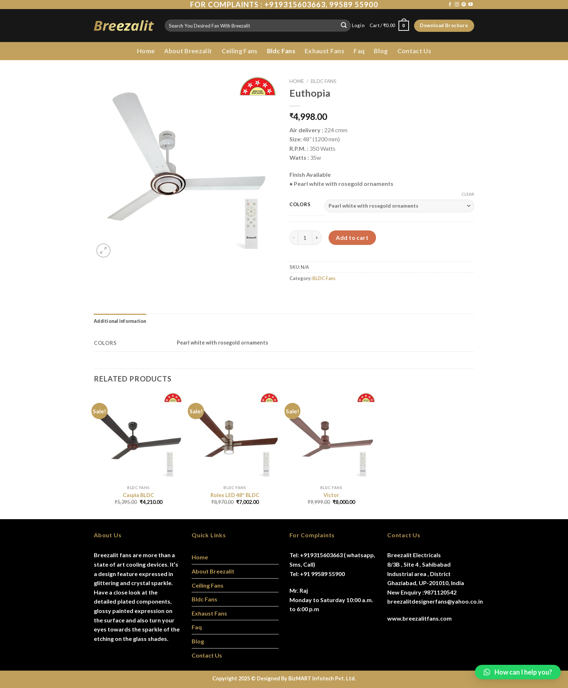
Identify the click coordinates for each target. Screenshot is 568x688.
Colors (299, 204)
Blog (381, 51)
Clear (468, 194)
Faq (359, 51)
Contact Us (414, 51)
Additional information (120, 321)
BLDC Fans (324, 81)
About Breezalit (188, 51)
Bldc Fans (281, 51)
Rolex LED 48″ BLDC (234, 495)
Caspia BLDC (138, 495)
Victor (331, 495)
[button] (518, 672)
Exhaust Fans (324, 51)
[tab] (120, 321)
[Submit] (344, 26)
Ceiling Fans (240, 51)
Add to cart (352, 237)
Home (146, 51)
